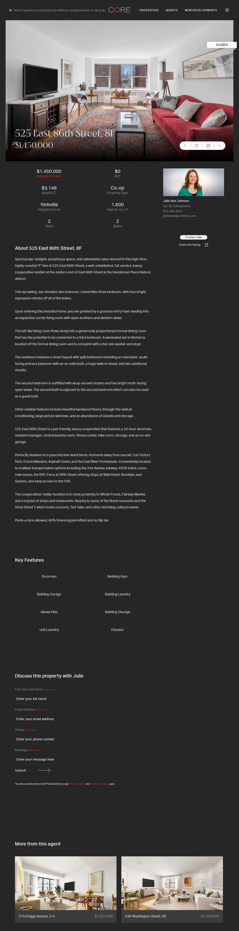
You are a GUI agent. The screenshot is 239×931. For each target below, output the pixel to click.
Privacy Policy (77, 784)
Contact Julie (193, 237)
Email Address (30, 710)
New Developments (201, 10)
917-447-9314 (172, 211)
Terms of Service (99, 784)
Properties (149, 10)
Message (27, 750)
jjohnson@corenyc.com (179, 215)
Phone (25, 730)
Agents (172, 10)
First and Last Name (34, 690)
